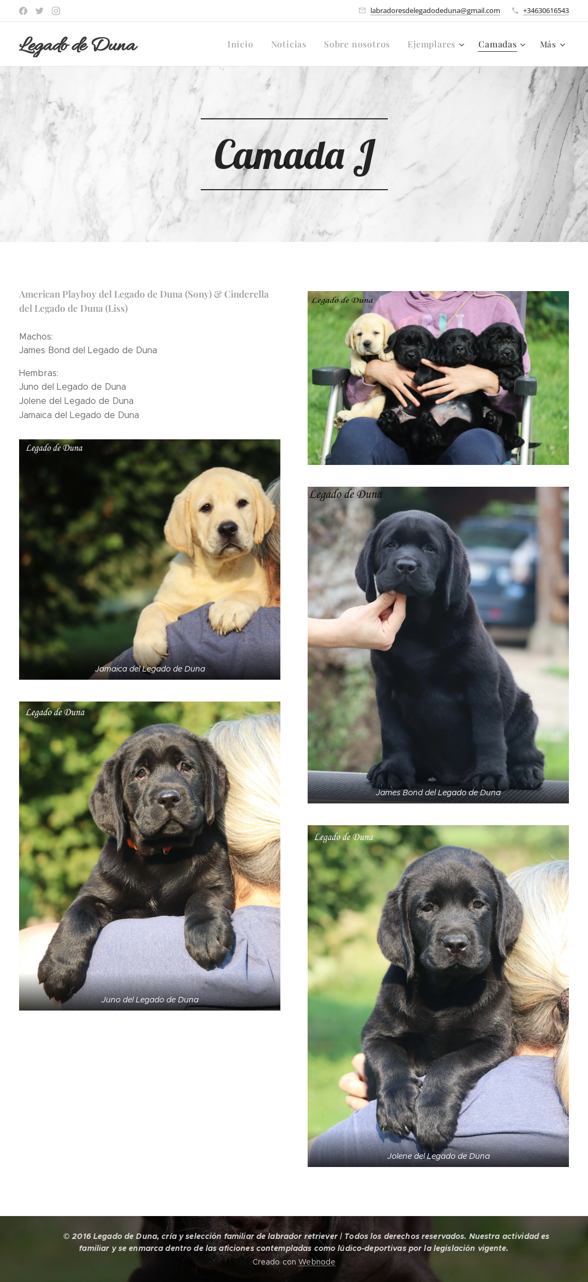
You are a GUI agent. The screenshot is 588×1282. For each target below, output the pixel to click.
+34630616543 (546, 10)
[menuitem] (251, 44)
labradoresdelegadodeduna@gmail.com (435, 10)
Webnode (316, 1262)
